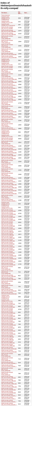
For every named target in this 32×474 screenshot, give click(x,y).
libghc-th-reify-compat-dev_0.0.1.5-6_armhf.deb (7, 327)
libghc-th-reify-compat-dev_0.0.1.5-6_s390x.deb (8, 342)
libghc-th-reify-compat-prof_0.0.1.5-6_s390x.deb (8, 345)
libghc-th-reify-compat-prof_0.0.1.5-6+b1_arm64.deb (7, 373)
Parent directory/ (5, 15)
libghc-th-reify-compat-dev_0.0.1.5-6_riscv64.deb (8, 330)
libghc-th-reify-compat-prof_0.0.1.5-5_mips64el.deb (8, 258)
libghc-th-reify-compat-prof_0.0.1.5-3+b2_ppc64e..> (8, 181)
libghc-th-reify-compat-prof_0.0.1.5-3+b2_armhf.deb (9, 193)
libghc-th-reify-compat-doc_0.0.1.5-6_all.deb (7, 309)
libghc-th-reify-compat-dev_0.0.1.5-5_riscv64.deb (8, 261)
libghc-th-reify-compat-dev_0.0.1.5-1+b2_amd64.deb (7, 37)
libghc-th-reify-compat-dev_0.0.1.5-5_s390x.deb (8, 237)
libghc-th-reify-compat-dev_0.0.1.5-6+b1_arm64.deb (7, 369)
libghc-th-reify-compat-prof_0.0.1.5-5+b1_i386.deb (8, 278)
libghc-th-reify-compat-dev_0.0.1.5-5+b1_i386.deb (8, 275)
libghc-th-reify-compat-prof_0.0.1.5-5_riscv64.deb (8, 264)
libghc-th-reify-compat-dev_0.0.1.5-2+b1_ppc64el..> (9, 87)
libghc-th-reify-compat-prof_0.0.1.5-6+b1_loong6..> (8, 401)
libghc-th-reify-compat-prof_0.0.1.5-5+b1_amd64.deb (7, 272)
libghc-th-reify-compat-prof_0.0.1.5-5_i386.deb (7, 234)
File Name (4, 12)
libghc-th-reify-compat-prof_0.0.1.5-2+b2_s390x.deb (9, 78)
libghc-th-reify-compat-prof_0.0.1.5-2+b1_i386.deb (8, 99)
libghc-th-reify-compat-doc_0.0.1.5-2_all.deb (7, 67)
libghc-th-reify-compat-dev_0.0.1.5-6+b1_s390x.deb (9, 383)
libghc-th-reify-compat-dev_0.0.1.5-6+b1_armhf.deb (8, 348)
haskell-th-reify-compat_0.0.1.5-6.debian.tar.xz (5, 297)
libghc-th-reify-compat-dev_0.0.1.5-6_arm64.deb (8, 306)
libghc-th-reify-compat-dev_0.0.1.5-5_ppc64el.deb (8, 210)
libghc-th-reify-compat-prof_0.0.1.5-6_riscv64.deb (8, 333)
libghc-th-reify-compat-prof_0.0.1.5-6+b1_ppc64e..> (8, 365)
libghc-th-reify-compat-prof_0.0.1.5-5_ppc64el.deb (8, 213)
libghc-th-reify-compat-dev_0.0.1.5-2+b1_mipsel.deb (7, 120)
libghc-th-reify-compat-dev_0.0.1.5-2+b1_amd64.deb (7, 71)
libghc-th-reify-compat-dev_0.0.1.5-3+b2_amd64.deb (7, 162)
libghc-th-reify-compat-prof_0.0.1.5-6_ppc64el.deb (8, 324)
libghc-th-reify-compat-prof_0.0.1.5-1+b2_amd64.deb (7, 46)
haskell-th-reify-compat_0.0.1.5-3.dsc (7, 135)
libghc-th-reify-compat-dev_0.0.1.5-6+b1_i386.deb (8, 377)
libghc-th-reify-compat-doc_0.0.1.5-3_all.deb (7, 138)
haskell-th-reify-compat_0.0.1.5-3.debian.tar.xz (5, 132)
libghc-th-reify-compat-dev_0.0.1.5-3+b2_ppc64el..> (9, 178)
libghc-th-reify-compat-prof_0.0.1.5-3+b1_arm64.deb (7, 170)
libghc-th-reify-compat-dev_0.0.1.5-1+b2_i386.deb (8, 30)
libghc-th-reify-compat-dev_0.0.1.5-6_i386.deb (7, 339)
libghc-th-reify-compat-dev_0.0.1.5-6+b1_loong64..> (9, 404)
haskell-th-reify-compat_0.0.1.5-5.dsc (7, 207)
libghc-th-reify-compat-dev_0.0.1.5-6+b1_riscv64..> (8, 395)
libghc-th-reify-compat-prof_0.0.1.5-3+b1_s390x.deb (9, 187)
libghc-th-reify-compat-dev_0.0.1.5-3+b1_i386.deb (8, 158)
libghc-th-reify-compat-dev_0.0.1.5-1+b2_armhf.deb (8, 54)
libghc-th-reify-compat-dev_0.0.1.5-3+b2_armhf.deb (8, 190)
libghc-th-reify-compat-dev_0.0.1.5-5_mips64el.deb (8, 255)
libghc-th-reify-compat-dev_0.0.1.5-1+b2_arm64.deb (7, 41)
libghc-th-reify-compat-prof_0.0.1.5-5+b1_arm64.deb (7, 286)
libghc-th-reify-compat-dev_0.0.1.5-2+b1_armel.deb (8, 90)
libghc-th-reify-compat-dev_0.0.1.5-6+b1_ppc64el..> (9, 362)
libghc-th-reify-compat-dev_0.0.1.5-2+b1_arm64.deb (7, 103)
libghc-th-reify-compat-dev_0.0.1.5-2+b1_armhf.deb (8, 111)
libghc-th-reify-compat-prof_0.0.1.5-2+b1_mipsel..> (8, 117)
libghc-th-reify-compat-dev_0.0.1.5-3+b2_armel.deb (8, 149)
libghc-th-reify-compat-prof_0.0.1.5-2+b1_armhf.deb (9, 114)
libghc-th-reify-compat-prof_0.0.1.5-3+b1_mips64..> (8, 200)
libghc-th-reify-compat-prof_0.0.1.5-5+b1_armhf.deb (9, 293)
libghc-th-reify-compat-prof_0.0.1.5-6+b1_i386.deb (8, 380)
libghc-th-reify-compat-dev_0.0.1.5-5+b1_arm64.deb (7, 282)
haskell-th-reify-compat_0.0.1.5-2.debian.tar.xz (5, 60)
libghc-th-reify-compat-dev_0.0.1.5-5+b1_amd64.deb (7, 268)
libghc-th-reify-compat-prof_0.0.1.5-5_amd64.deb (8, 219)
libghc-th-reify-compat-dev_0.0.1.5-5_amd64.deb (8, 216)
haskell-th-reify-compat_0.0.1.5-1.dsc (7, 21)
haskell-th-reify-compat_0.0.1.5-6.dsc (7, 300)
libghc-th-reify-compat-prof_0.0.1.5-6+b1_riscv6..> (8, 398)
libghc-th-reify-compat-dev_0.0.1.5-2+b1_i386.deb (8, 96)
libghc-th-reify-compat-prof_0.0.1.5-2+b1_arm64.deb (7, 107)
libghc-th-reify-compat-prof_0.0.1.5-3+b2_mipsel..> (8, 146)
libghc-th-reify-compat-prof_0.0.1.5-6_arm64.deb (8, 303)
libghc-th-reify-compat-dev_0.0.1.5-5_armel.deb (7, 243)
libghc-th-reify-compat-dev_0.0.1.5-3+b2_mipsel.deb (7, 142)
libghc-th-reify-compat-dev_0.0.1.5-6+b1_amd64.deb (7, 355)
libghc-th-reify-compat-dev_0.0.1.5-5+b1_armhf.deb (8, 290)
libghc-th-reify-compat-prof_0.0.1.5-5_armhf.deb (8, 252)
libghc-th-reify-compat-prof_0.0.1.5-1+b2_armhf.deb (9, 57)
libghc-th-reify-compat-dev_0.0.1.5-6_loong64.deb (8, 389)
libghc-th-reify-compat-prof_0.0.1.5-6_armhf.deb (8, 321)
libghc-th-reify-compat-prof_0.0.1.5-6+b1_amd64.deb (7, 359)
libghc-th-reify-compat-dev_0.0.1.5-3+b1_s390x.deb (9, 184)
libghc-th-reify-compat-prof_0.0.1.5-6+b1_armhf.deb (9, 351)
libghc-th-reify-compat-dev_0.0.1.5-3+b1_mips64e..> (7, 197)
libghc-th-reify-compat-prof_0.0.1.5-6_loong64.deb (8, 392)
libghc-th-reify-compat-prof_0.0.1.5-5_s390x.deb (8, 240)
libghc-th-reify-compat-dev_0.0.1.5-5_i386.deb (7, 231)
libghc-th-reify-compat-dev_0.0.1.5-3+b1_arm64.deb (7, 174)
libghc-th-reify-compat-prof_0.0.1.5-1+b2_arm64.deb (7, 50)
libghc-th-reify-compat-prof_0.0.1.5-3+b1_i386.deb (8, 155)
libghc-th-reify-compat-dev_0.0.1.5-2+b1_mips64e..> (7, 125)
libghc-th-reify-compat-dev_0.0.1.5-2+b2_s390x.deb (9, 81)
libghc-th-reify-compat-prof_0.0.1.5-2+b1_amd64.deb (7, 75)
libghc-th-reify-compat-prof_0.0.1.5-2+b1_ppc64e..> (8, 84)
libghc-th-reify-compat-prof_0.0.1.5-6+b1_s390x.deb (9, 386)
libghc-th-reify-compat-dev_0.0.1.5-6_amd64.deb (8, 315)
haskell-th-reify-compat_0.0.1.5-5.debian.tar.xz (5, 204)
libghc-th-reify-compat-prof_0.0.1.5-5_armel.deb (8, 246)
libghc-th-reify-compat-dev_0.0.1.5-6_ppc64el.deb (8, 318)
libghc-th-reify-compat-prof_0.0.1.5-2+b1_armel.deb (9, 93)
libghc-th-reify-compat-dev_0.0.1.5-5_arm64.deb (8, 225)
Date (25, 12)
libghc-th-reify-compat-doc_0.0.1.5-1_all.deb (7, 27)
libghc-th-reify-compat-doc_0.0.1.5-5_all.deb (7, 222)
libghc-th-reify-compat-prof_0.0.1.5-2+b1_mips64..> (8, 128)
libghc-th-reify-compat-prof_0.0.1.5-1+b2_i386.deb (8, 33)
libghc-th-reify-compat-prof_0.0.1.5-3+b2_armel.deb (9, 152)
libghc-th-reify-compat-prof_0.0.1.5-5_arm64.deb (8, 228)
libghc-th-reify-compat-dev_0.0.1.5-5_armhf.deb (7, 249)
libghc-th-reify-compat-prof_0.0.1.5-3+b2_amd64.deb (7, 166)
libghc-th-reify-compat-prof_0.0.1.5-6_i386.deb (7, 336)
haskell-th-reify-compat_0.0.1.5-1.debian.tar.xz (5, 18)
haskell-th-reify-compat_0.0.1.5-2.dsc (7, 64)
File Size (19, 12)
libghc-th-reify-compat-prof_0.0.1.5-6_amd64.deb (8, 312)
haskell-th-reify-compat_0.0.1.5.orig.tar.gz (8, 24)
